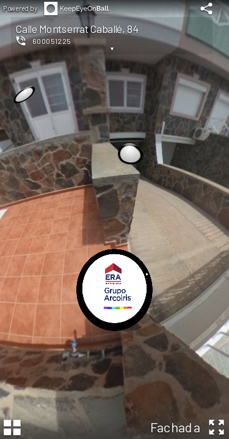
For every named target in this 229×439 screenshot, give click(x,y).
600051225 (51, 41)
